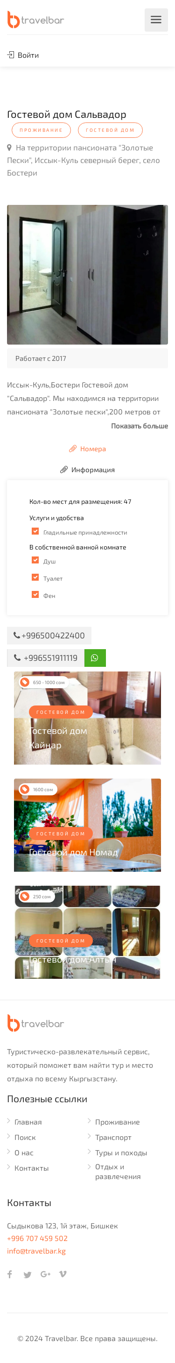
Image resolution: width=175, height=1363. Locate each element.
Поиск (25, 1136)
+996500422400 (49, 635)
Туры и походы (121, 1152)
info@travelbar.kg (36, 1250)
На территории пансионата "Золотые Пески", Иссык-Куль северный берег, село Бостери (83, 159)
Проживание (117, 1121)
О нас (24, 1152)
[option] (87, 275)
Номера (87, 448)
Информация (87, 469)
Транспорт (113, 1136)
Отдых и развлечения (118, 1171)
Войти (23, 54)
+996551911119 (45, 657)
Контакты (31, 1167)
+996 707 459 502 (37, 1238)
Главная (28, 1121)
